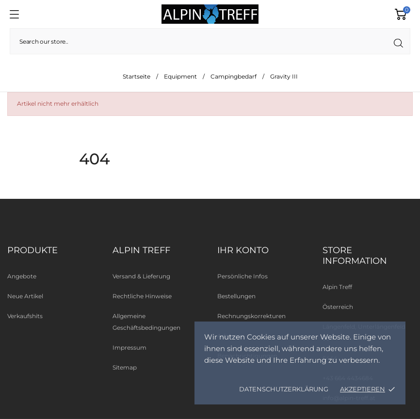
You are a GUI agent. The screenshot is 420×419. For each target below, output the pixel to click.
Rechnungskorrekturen (251, 316)
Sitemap (125, 367)
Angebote (21, 276)
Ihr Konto (243, 250)
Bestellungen (236, 296)
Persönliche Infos (242, 276)
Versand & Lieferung (141, 276)
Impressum (129, 347)
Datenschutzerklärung (283, 389)
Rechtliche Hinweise (142, 296)
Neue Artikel (25, 296)
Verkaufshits (25, 316)
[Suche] (210, 41)
